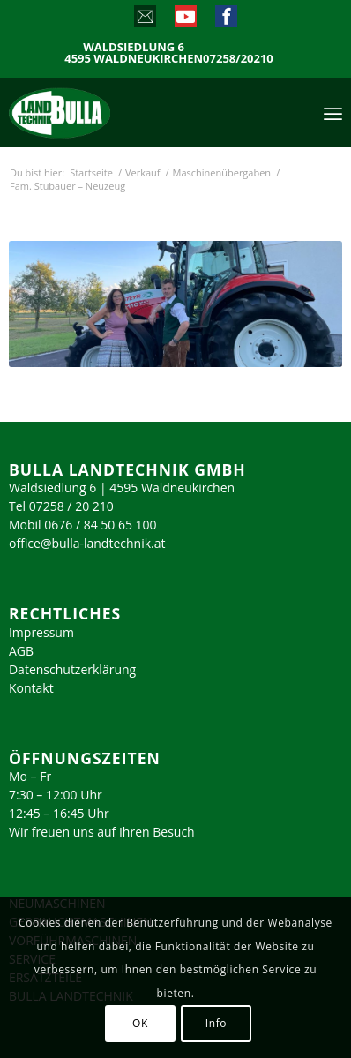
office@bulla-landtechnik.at (87, 543)
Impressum (41, 632)
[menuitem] (333, 112)
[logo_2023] (97, 112)
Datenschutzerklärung (72, 669)
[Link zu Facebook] (225, 20)
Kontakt (31, 687)
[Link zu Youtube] (185, 20)
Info (216, 1023)
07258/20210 (238, 58)
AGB (21, 650)
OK (140, 1023)
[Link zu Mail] (144, 20)
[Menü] (333, 112)
